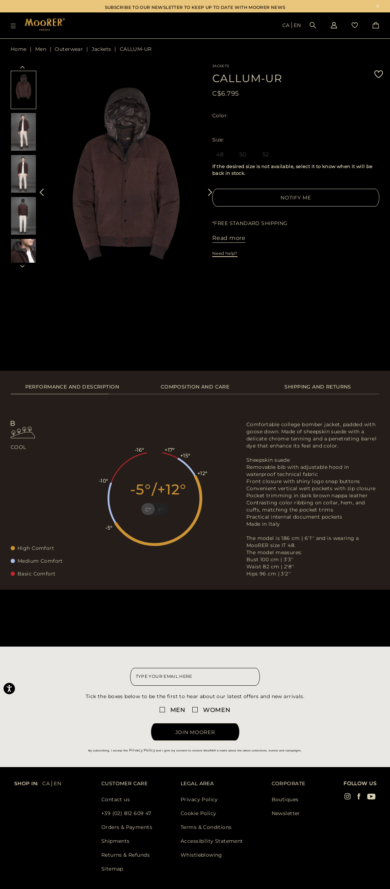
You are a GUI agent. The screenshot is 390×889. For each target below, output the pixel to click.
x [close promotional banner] (377, 6)
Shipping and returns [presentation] (317, 387)
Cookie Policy (198, 813)
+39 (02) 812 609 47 (126, 813)
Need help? (224, 253)
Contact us (115, 799)
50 (243, 154)
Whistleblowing (201, 855)
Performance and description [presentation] (72, 387)
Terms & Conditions (206, 827)
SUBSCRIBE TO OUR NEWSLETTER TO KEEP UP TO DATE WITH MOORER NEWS (195, 7)
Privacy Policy (142, 750)
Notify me (296, 197)
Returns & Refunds (125, 855)
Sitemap (112, 869)
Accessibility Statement (212, 841)
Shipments (115, 841)
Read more (228, 238)
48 (220, 154)
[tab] (72, 390)
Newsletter (286, 813)
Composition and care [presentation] (195, 387)
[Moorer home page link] (45, 25)
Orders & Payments (126, 827)
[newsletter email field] (195, 677)
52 (265, 154)
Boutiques (285, 799)
